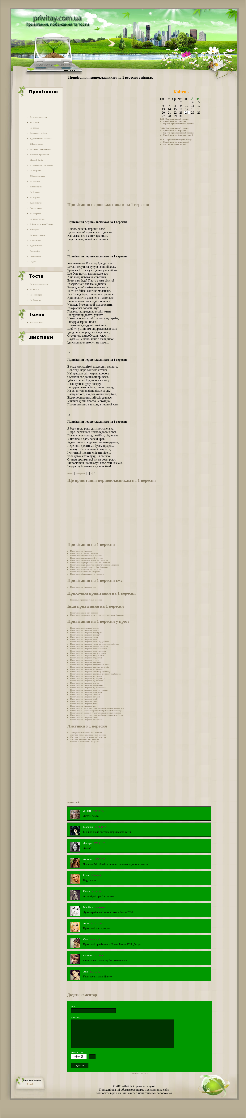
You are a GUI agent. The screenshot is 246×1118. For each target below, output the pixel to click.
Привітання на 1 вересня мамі (83, 699)
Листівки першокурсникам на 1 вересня (88, 737)
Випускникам (36, 208)
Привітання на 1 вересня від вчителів (86, 669)
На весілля (34, 128)
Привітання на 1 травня (174, 121)
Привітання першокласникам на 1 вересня (89, 560)
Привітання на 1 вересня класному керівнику (90, 671)
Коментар (75, 1017)
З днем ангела (36, 245)
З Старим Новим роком (40, 149)
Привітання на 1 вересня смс (83, 587)
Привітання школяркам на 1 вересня (86, 558)
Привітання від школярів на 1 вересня (87, 574)
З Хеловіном (35, 240)
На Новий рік (36, 295)
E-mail (30, 1084)
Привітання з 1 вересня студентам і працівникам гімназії (95, 713)
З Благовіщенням (37, 176)
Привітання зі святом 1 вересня (84, 553)
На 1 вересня (35, 213)
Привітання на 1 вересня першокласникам (89, 646)
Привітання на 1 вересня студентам (86, 658)
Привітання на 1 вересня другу (84, 706)
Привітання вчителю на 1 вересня (85, 571)
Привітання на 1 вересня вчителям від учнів (89, 664)
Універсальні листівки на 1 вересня (86, 732)
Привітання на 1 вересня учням (84, 637)
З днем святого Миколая (40, 138)
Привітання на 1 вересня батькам (85, 697)
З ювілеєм (34, 122)
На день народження (39, 284)
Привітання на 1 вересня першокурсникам (89, 690)
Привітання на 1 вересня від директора (87, 678)
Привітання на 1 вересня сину (83, 701)
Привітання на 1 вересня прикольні (86, 719)
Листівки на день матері (174, 144)
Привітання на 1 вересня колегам (85, 694)
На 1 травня (35, 192)
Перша (70, 473)
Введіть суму (77, 1052)
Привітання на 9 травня (174, 130)
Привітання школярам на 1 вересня (86, 555)
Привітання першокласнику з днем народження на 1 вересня (97, 615)
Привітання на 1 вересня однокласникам (88, 653)
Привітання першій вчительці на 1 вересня (89, 567)
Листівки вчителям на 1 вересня (84, 739)
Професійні (35, 251)
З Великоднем (36, 187)
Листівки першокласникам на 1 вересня (88, 735)
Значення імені (36, 322)
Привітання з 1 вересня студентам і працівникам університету (97, 708)
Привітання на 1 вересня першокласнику (88, 648)
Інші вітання (35, 256)
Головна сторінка (139, 1073)
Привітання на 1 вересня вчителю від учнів (89, 667)
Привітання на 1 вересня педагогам (86, 692)
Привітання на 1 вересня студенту (85, 660)
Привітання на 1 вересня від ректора (86, 680)
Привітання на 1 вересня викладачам (86, 685)
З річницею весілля (38, 133)
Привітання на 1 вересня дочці (83, 703)
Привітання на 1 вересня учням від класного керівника (94, 644)
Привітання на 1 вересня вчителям (85, 662)
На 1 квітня (35, 181)
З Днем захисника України (41, 224)
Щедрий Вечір (36, 160)
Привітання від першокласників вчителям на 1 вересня (94, 565)
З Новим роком (36, 144)
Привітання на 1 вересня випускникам (87, 655)
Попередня (80, 473)
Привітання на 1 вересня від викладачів (87, 687)
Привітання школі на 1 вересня (84, 613)
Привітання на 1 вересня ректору (85, 683)
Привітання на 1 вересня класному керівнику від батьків (95, 674)
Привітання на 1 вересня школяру (85, 635)
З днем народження (38, 117)
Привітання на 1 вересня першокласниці (88, 651)
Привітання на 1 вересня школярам (86, 632)
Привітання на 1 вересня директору (86, 676)
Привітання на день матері (176, 142)
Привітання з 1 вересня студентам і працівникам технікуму (96, 715)
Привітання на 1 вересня (81, 551)
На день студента (37, 235)
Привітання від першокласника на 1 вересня (90, 562)
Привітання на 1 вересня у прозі (84, 630)
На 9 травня (35, 197)
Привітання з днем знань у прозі (84, 628)
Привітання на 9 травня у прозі (178, 135)
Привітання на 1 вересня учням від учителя (89, 641)
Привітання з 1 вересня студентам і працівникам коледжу (95, 710)
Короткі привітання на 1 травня (178, 123)
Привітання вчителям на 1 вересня (85, 569)
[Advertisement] (40, 105)
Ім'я (73, 1006)
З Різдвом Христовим (39, 154)
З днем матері (36, 203)
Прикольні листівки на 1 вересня (84, 741)
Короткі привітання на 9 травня (178, 133)
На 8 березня (35, 170)
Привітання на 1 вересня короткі (84, 717)
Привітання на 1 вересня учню (83, 639)
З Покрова (34, 229)
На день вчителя (37, 219)
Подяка (33, 261)
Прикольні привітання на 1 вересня (86, 600)
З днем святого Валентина (41, 165)
